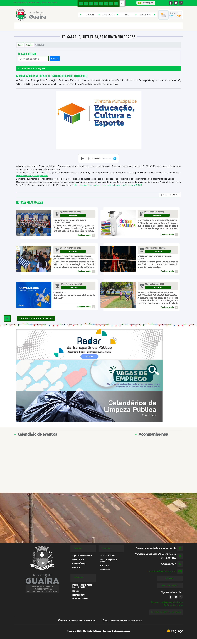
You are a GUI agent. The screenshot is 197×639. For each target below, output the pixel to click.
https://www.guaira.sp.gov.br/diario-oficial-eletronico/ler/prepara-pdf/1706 (108, 185)
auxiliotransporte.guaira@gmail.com (32, 176)
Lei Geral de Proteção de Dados (166, 612)
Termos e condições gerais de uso (167, 602)
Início (20, 44)
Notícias (29, 44)
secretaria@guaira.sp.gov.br (162, 571)
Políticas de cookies (173, 605)
